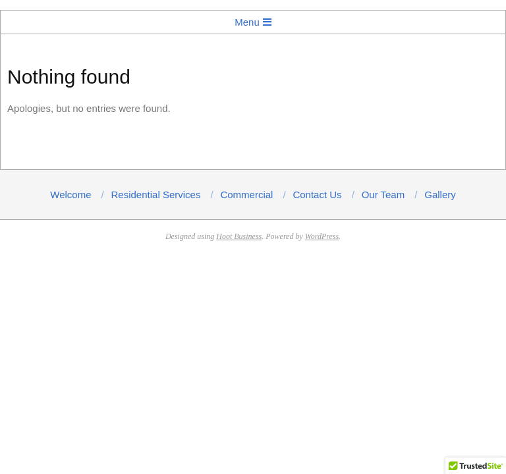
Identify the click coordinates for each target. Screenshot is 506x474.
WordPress (322, 236)
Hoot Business (239, 236)
